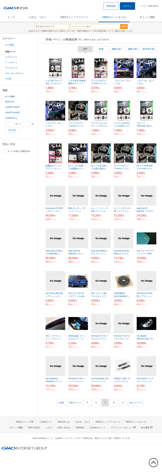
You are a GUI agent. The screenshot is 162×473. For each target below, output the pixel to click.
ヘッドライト (11, 62)
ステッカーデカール (14, 73)
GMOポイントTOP (25, 422)
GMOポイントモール (114, 17)
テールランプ (11, 68)
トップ (11, 17)
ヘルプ (143, 6)
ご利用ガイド (45, 422)
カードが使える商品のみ (17, 151)
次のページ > (135, 402)
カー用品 (9, 45)
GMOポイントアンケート (74, 17)
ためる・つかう (37, 17)
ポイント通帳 (147, 17)
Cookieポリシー (97, 427)
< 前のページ (74, 402)
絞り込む (12, 130)
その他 (8, 79)
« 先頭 (61, 402)
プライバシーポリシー (123, 427)
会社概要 (147, 427)
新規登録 (111, 6)
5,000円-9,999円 (12, 112)
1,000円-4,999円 (12, 107)
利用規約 (80, 427)
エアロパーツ (11, 57)
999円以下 (10, 102)
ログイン (127, 6)
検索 (124, 26)
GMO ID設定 (153, 6)
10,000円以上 (11, 118)
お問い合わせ (63, 427)
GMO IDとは (64, 422)
